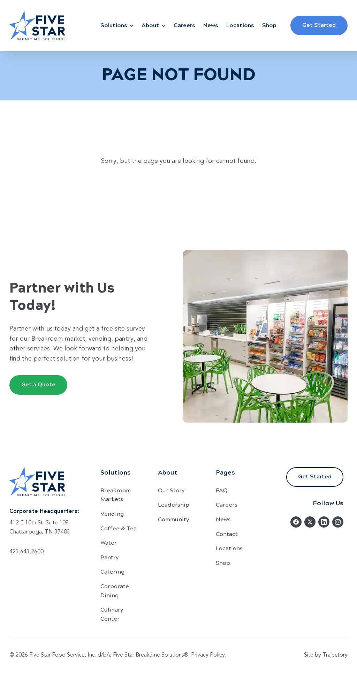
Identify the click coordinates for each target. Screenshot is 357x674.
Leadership (173, 504)
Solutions (116, 25)
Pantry (109, 557)
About (153, 25)
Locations (240, 25)
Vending (112, 513)
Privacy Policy (208, 655)
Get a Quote (38, 384)
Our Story (171, 490)
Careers (184, 25)
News (210, 25)
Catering (112, 571)
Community (173, 519)
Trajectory (335, 655)
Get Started (319, 24)
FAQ (222, 490)
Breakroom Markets (115, 494)
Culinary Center (111, 614)
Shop (269, 25)
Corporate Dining (114, 590)
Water (108, 542)
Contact (227, 533)
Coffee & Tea (118, 528)
